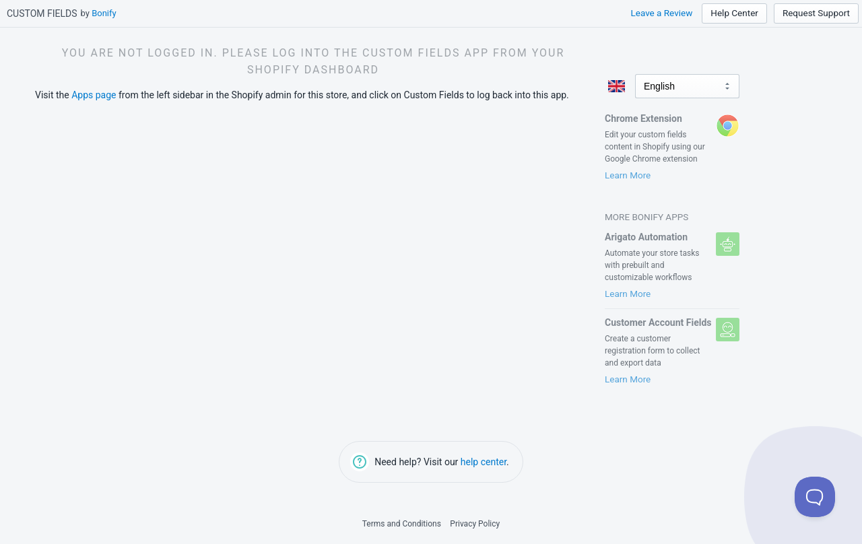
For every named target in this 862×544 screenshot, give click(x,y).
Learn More (628, 175)
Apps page (93, 95)
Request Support (816, 12)
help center (483, 461)
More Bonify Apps (646, 216)
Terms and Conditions (401, 524)
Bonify (104, 13)
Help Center (734, 12)
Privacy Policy (475, 524)
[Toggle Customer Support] (815, 497)
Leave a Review (661, 12)
